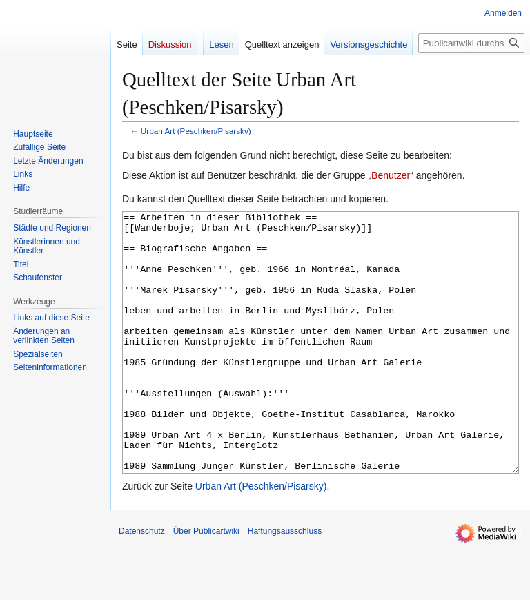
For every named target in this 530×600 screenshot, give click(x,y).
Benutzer (390, 175)
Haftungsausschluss (285, 583)
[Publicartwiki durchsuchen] (471, 43)
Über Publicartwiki (206, 583)
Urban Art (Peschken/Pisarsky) (196, 130)
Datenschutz (142, 583)
